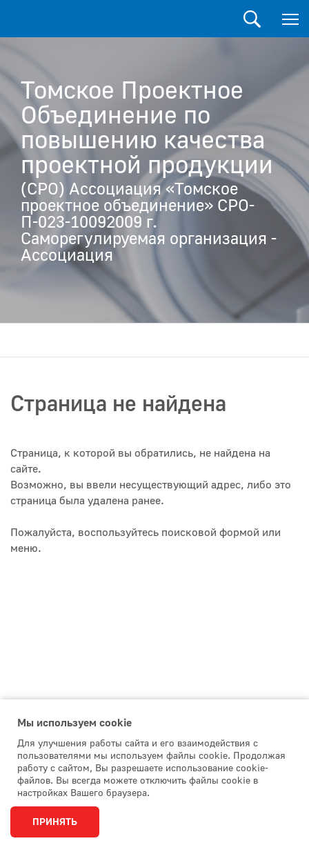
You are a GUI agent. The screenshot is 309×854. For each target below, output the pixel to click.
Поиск (252, 19)
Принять (54, 822)
